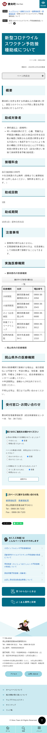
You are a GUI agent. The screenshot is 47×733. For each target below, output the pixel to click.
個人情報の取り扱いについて (16, 695)
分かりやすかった (15, 456)
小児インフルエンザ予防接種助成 (17, 548)
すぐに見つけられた (16, 470)
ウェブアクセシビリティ (15, 700)
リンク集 (9, 710)
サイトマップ (11, 705)
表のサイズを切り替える (23, 280)
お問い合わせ (33, 674)
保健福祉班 (23, 500)
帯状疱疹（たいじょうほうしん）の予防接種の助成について (21, 565)
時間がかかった (15, 472)
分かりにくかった (15, 459)
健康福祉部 (36, 11)
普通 (25, 441)
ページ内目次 (23, 76)
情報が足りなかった (16, 443)
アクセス (14, 674)
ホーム (8, 731)
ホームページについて (14, 690)
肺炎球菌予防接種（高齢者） (15, 573)
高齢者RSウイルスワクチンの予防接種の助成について (22, 556)
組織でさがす (25, 11)
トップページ (14, 11)
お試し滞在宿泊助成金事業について (18, 580)
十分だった (13, 441)
